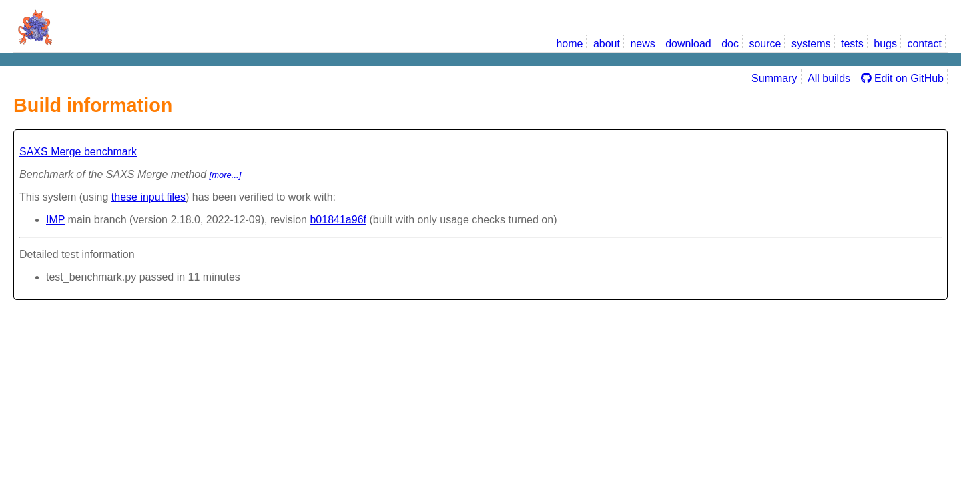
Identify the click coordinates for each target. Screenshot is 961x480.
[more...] (226, 175)
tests (852, 43)
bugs (885, 43)
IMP (55, 219)
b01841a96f (338, 219)
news (642, 43)
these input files (148, 197)
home (569, 43)
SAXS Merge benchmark (78, 151)
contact (924, 43)
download (688, 43)
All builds (829, 78)
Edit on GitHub (902, 78)
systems (811, 43)
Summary (774, 78)
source (765, 43)
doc (730, 43)
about (606, 43)
